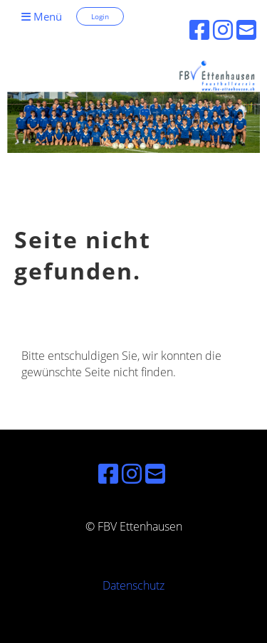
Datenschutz (133, 585)
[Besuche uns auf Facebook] (108, 473)
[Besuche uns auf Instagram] (132, 473)
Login (100, 16)
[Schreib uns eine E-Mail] (155, 473)
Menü (41, 16)
